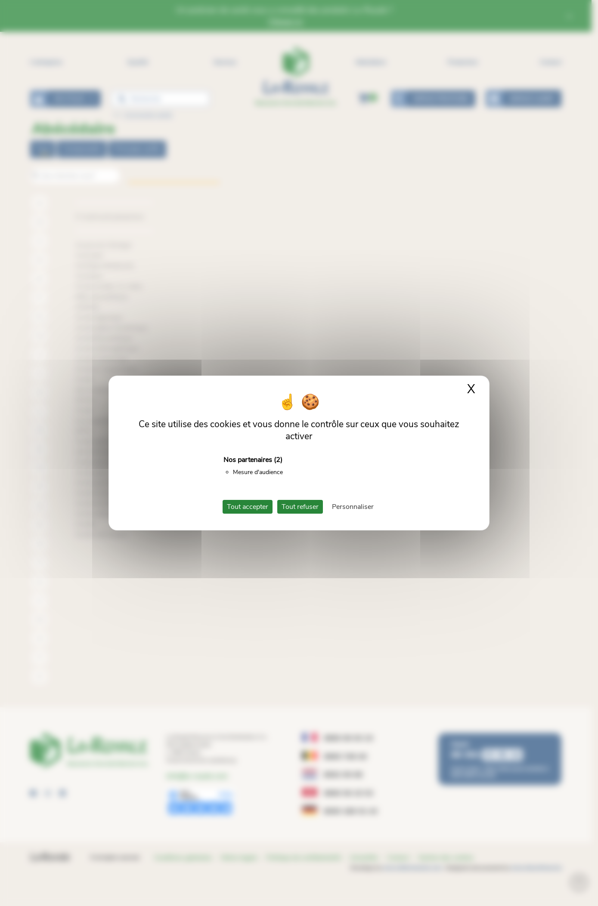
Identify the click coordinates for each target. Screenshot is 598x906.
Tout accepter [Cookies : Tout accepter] (247, 507)
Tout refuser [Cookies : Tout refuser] (300, 507)
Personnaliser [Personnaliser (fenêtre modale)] (353, 507)
